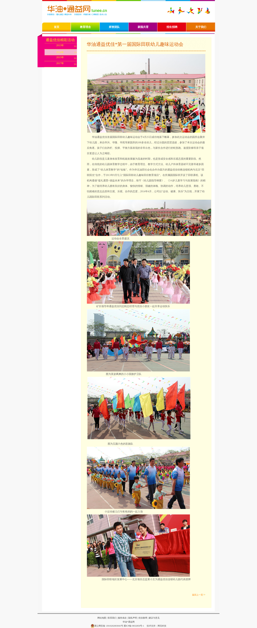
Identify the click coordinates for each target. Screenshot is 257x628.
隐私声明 (132, 618)
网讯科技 (162, 626)
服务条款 (122, 618)
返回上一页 (197, 595)
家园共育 (143, 27)
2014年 (60, 52)
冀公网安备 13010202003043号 (107, 626)
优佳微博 (142, 618)
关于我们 (200, 27)
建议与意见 (154, 618)
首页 (56, 27)
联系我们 (112, 618)
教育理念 (85, 27)
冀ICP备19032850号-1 (134, 626)
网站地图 (101, 618)
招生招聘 (171, 27)
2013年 (60, 45)
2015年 (60, 57)
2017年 (60, 63)
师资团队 (114, 27)
